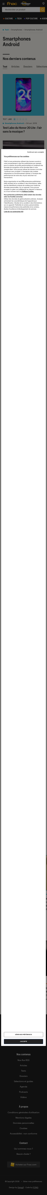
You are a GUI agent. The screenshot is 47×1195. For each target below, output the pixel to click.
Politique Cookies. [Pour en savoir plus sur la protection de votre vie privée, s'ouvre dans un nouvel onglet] (27, 191)
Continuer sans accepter (35, 152)
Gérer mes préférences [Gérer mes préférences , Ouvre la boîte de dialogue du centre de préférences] (23, 1034)
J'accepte (23, 1041)
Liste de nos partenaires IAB (13, 212)
